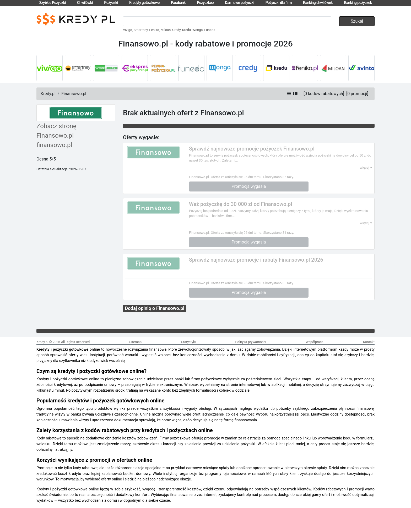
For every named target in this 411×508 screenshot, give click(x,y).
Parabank (178, 3)
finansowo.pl (54, 145)
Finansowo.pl (73, 93)
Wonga (197, 30)
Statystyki (188, 342)
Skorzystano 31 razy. (278, 233)
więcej (366, 167)
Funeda (209, 30)
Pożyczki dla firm (279, 3)
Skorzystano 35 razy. (278, 177)
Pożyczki (111, 3)
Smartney (141, 30)
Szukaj (357, 21)
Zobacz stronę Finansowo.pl (56, 130)
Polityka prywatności (250, 342)
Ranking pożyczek (358, 3)
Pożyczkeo (205, 3)
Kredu (186, 30)
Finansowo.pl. (199, 177)
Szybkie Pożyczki (52, 3)
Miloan (166, 30)
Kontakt (369, 342)
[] (324, 93)
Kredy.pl (48, 93)
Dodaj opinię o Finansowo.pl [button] (154, 308)
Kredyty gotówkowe (144, 3)
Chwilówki (85, 3)
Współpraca (314, 342)
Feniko (154, 30)
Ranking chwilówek (318, 3)
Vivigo (127, 30)
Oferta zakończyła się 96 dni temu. (236, 177)
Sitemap (135, 342)
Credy (176, 30)
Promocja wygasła (249, 186)
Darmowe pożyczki (239, 3)
